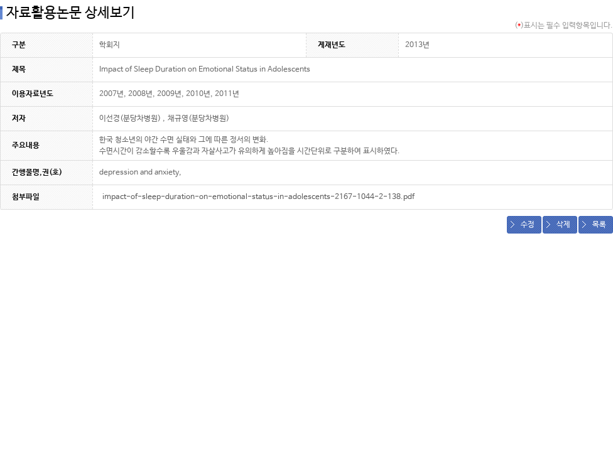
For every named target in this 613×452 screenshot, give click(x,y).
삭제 (563, 224)
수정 (527, 224)
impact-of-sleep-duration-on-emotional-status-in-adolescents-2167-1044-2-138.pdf (258, 197)
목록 (599, 224)
